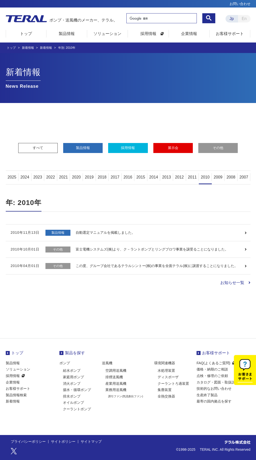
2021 (63, 177)
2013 (166, 177)
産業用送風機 (115, 384)
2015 (140, 177)
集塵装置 (165, 390)
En (244, 18)
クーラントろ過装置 (173, 384)
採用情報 (128, 148)
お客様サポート (18, 389)
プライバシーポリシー (28, 442)
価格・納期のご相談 (212, 370)
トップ (17, 353)
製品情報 (83, 148)
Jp (232, 18)
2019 (89, 177)
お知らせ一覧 (232, 282)
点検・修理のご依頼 (212, 376)
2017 (115, 177)
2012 (179, 177)
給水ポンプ (71, 371)
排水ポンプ (71, 396)
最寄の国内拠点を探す (214, 402)
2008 (231, 177)
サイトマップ (91, 442)
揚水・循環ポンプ (77, 390)
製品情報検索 (16, 395)
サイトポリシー (63, 442)
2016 (127, 177)
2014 (153, 177)
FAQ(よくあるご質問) (213, 363)
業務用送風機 (115, 390)
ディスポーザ (168, 377)
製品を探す (75, 353)
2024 (24, 177)
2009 (218, 177)
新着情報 (13, 402)
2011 (192, 177)
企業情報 (13, 382)
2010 (205, 177)
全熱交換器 (166, 396)
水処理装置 (166, 371)
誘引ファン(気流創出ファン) (125, 396)
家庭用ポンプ (73, 377)
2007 (243, 177)
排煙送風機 (114, 377)
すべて (38, 148)
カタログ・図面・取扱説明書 (219, 382)
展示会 (173, 148)
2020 (76, 177)
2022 (50, 177)
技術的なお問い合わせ (214, 389)
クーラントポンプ (77, 409)
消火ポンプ (71, 384)
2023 (37, 177)
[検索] (161, 19)
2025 (11, 177)
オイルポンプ (73, 403)
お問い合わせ (240, 4)
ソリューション (18, 370)
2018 (102, 177)
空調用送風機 (115, 371)
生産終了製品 (207, 395)
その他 (218, 148)
